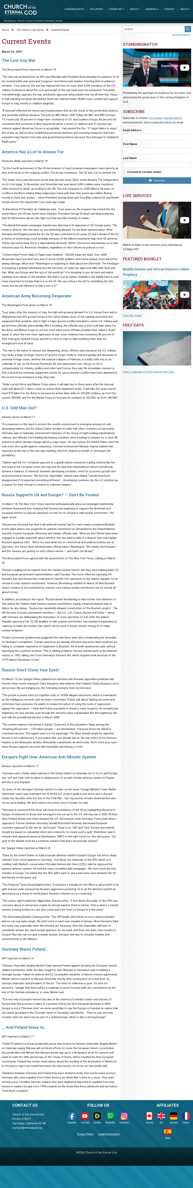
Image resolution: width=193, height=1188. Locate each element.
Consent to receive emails (144, 172)
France (186, 1118)
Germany (173, 1118)
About (184, 9)
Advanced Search (181, 34)
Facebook (71, 1118)
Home (5, 30)
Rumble (97, 1118)
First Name (130, 144)
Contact (169, 9)
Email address (132, 130)
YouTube (85, 1118)
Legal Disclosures (109, 1134)
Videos (134, 9)
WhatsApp (110, 1118)
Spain (167, 1133)
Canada (149, 1118)
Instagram (124, 1118)
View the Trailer (132, 315)
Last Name (130, 158)
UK (161, 1118)
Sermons (151, 9)
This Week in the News (30, 30)
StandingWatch (74, 9)
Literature (115, 9)
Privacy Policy (85, 1134)
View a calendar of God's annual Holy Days (149, 371)
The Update (96, 9)
